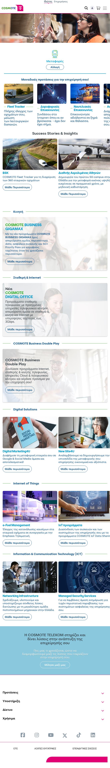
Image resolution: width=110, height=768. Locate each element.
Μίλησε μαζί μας (55, 664)
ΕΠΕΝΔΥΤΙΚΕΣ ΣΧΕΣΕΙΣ (85, 748)
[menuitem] (23, 735)
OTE (15, 748)
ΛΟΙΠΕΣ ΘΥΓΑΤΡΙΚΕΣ (45, 748)
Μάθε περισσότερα (19, 261)
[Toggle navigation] (105, 7)
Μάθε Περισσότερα (17, 187)
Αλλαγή (55, 67)
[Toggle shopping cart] (98, 8)
